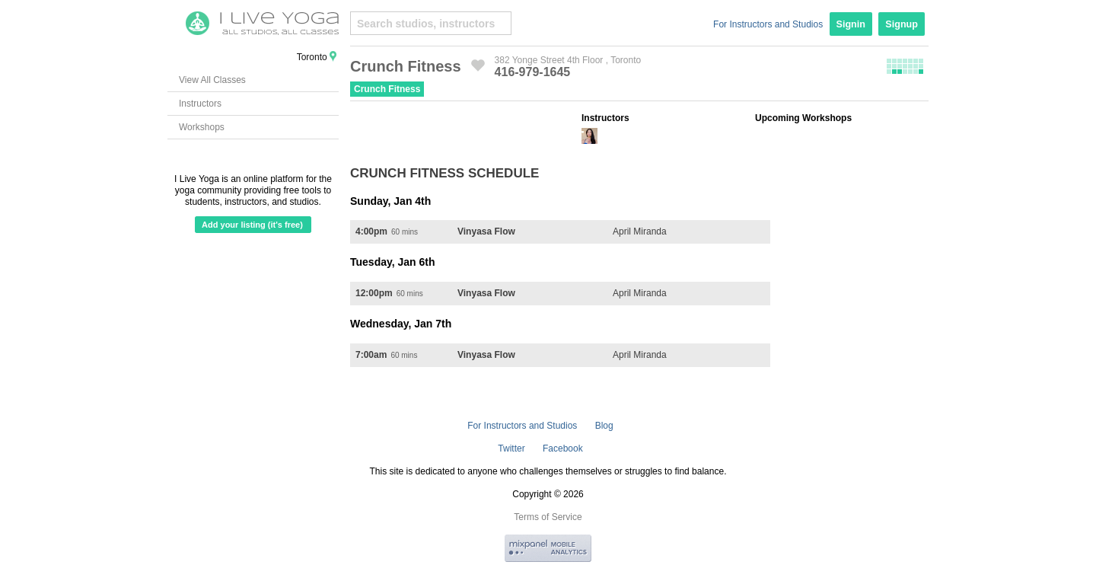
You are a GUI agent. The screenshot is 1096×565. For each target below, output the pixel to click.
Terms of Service (547, 517)
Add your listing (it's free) (252, 224)
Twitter (511, 448)
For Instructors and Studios (768, 24)
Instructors (200, 103)
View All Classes (212, 80)
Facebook (563, 448)
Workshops (202, 127)
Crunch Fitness (387, 89)
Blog (604, 425)
